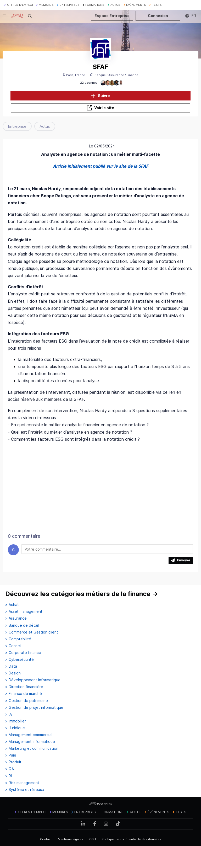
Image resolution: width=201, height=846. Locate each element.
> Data (11, 666)
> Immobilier (15, 721)
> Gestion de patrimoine (26, 701)
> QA (9, 769)
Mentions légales (70, 839)
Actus (45, 126)
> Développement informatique (32, 680)
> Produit (13, 762)
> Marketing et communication (31, 748)
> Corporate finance (23, 653)
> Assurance (16, 618)
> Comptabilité (18, 639)
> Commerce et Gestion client (31, 632)
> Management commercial (28, 735)
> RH (9, 776)
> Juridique (15, 728)
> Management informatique (30, 741)
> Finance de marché (23, 693)
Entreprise (17, 126)
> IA (8, 714)
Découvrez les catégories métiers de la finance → (81, 594)
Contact (46, 839)
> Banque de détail (22, 625)
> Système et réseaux (24, 790)
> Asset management (23, 611)
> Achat (12, 605)
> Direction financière (24, 687)
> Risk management (22, 783)
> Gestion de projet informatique (34, 707)
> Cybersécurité (19, 659)
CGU (92, 839)
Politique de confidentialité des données (131, 839)
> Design (13, 673)
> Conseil (13, 646)
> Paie (10, 755)
